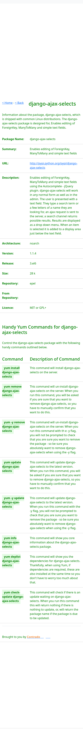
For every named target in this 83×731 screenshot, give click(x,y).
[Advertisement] (41, 59)
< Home (7, 103)
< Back (19, 103)
